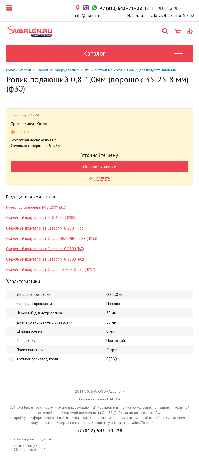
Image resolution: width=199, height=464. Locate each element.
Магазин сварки (18, 70)
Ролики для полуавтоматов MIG (152, 70)
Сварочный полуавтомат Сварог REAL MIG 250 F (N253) (51, 238)
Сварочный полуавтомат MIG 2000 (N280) (40, 217)
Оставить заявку (99, 167)
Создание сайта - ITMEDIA (99, 399)
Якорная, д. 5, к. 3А (45, 145)
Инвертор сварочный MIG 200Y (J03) (36, 207)
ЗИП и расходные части (103, 70)
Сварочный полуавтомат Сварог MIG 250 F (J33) (45, 228)
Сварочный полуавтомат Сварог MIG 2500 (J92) (45, 259)
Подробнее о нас (155, 423)
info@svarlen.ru (88, 15)
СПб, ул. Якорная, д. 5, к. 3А (29, 439)
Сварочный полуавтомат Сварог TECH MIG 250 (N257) (50, 269)
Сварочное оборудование (57, 70)
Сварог (42, 123)
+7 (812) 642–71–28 (100, 431)
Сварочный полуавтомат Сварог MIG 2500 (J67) (45, 249)
